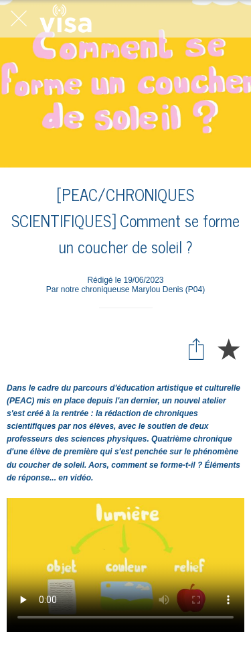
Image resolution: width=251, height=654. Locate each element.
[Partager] (196, 348)
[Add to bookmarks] (228, 348)
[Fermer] (19, 19)
